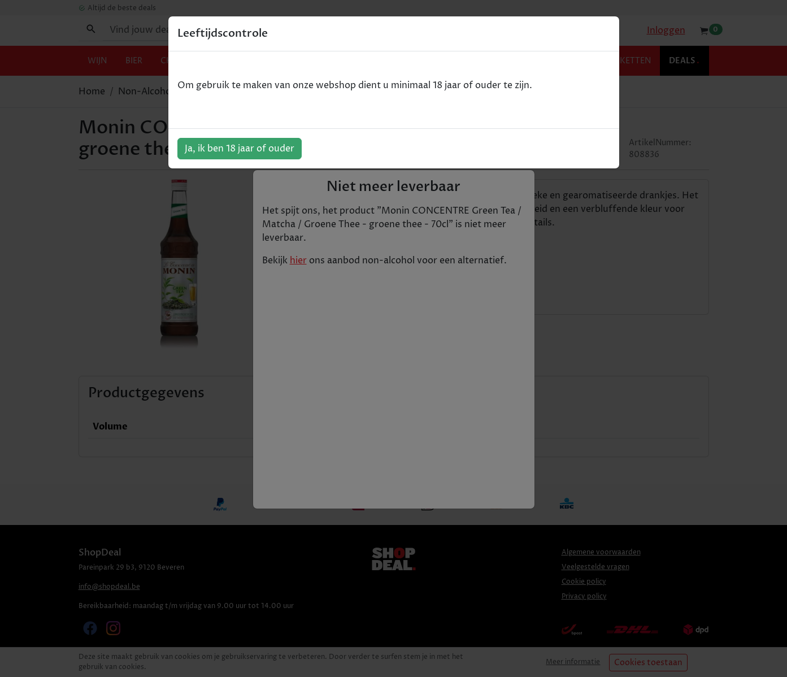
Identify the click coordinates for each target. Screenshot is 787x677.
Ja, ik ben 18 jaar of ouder (239, 148)
